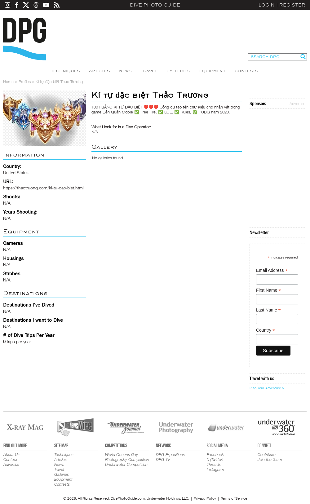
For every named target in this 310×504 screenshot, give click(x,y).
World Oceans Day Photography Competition (127, 457)
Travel (149, 71)
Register (292, 4)
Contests (246, 71)
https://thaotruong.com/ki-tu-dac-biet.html (43, 187)
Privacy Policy (205, 498)
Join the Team (270, 459)
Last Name (268, 310)
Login (267, 4)
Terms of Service (234, 498)
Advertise (297, 103)
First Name (268, 290)
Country (265, 330)
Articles (99, 71)
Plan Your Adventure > (267, 388)
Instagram (215, 469)
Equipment (212, 71)
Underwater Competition (126, 464)
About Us (11, 454)
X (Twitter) (215, 459)
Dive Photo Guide (155, 4)
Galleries (178, 71)
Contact (10, 459)
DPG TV (163, 459)
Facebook (215, 454)
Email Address (272, 270)
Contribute (267, 454)
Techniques (65, 71)
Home (8, 81)
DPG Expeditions (170, 454)
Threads (214, 464)
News (125, 71)
